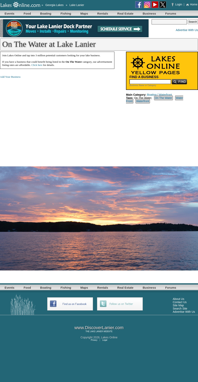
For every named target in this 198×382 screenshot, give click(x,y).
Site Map (178, 305)
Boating (45, 13)
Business (149, 13)
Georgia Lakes (54, 5)
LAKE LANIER (96, 331)
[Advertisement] (37, 119)
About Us (178, 299)
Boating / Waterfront (159, 94)
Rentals (102, 13)
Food (27, 13)
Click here (36, 64)
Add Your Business (10, 76)
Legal (104, 340)
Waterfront (142, 101)
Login (177, 4)
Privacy (94, 340)
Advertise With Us (187, 30)
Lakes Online (109, 337)
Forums (170, 13)
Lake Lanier (76, 5)
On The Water (163, 98)
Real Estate (125, 13)
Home (191, 4)
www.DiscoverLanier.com (99, 327)
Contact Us (180, 302)
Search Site (180, 308)
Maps (84, 13)
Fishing (66, 13)
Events (9, 13)
